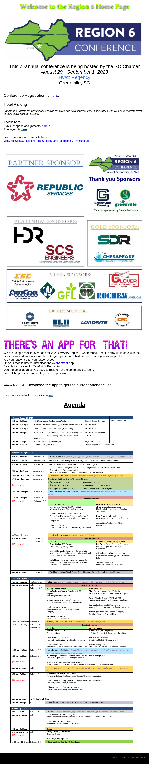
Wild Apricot (125, 757)
